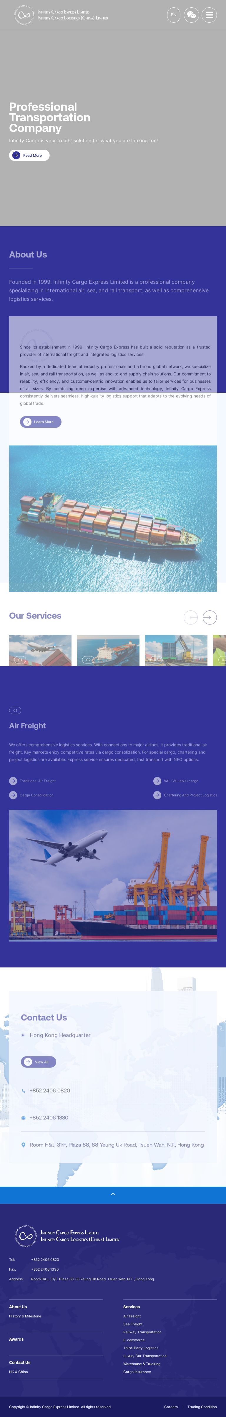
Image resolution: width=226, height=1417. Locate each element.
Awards (16, 1339)
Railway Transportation (142, 1332)
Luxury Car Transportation (145, 1356)
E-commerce (134, 1340)
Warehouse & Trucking (141, 1364)
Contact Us (19, 1362)
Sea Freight (132, 1324)
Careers (171, 1407)
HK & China (18, 1372)
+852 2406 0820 (45, 1259)
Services (131, 1306)
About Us (18, 1306)
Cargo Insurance (137, 1372)
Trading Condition (202, 1407)
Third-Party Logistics (140, 1348)
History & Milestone (25, 1316)
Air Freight (132, 1316)
